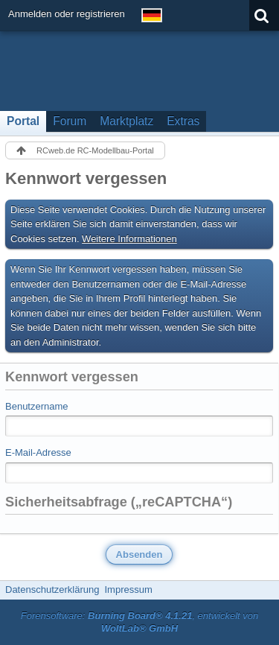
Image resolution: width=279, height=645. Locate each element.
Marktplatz (126, 121)
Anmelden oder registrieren (66, 13)
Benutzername (36, 406)
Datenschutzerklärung (52, 589)
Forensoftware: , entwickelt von (140, 622)
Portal (23, 121)
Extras (183, 121)
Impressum (128, 589)
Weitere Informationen (129, 238)
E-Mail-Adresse (38, 452)
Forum (69, 121)
